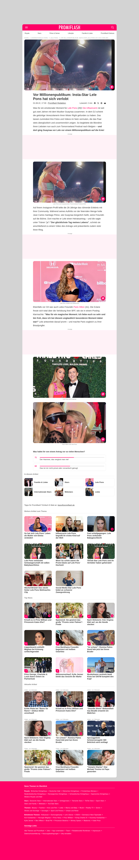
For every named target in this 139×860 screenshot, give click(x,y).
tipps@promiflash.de (66, 505)
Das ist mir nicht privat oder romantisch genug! (59, 468)
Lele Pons (72, 108)
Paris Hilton (79, 307)
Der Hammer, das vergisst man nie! (54, 459)
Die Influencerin (90, 108)
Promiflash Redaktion (57, 103)
